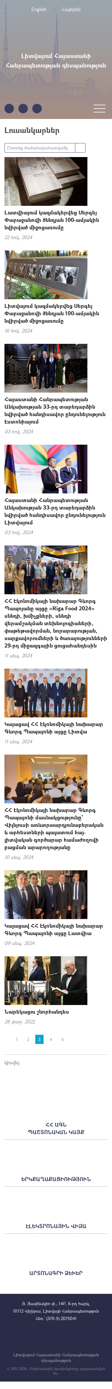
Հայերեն (71, 9)
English (39, 9)
